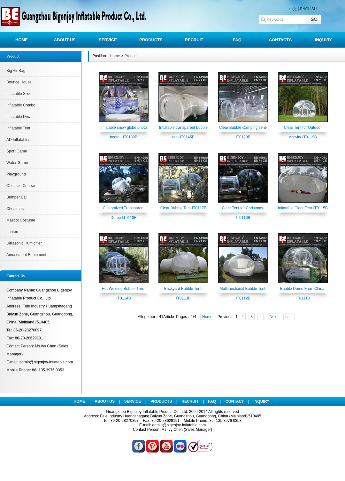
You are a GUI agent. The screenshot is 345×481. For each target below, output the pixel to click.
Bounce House (19, 82)
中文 (293, 9)
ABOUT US (65, 39)
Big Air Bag (15, 70)
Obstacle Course (20, 185)
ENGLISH (308, 9)
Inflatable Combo (20, 105)
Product (130, 56)
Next (274, 316)
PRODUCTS (151, 39)
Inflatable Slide (19, 93)
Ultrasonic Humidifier (24, 243)
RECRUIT (194, 39)
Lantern (12, 231)
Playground (16, 174)
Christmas (15, 208)
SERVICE (108, 39)
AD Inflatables (18, 139)
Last (289, 316)
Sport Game (16, 151)
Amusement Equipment (26, 254)
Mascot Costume (20, 220)
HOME (21, 39)
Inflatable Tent (18, 128)
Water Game (17, 162)
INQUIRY (323, 39)
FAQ (237, 39)
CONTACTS (280, 39)
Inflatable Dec (18, 116)
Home (115, 56)
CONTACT (235, 401)
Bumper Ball (16, 197)
